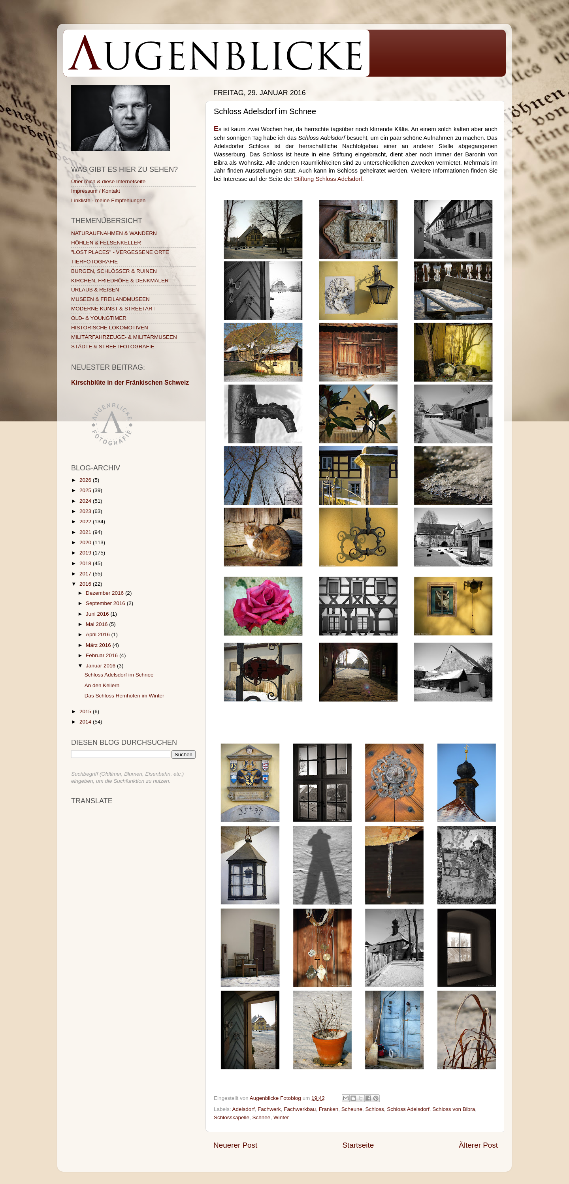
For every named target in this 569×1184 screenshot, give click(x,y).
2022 (86, 521)
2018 (86, 563)
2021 (86, 532)
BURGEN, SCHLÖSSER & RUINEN (114, 271)
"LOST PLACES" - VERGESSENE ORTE (120, 252)
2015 (86, 711)
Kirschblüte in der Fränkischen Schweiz (130, 382)
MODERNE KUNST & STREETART (113, 309)
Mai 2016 (97, 624)
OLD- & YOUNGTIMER (98, 318)
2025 (86, 490)
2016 (86, 584)
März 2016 (99, 645)
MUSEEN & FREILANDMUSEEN (110, 299)
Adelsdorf (243, 1109)
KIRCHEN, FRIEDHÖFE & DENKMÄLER (120, 281)
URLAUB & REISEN (95, 290)
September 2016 (106, 603)
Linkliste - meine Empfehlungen (108, 200)
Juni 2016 (98, 614)
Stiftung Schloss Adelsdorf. (329, 179)
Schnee (261, 1117)
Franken (329, 1109)
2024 (86, 501)
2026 (86, 480)
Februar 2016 (102, 655)
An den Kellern (102, 685)
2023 (86, 511)
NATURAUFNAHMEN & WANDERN (114, 233)
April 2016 (98, 634)
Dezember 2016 (105, 593)
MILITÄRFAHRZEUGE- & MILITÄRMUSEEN (124, 337)
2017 (86, 574)
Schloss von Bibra (453, 1109)
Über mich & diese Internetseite (108, 181)
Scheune (351, 1109)
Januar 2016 (101, 666)
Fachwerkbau (300, 1109)
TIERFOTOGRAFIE (94, 262)
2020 (86, 542)
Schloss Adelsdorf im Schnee (119, 675)
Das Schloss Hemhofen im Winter (124, 696)
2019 (86, 553)
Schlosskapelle (231, 1117)
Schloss (375, 1109)
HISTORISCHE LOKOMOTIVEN (109, 328)
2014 (86, 722)
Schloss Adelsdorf (408, 1109)
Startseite (358, 1145)
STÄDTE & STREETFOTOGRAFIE (112, 347)
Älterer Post (478, 1145)
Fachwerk (269, 1109)
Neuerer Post (235, 1145)
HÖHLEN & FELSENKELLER (106, 243)
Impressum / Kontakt (95, 191)
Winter (281, 1117)
